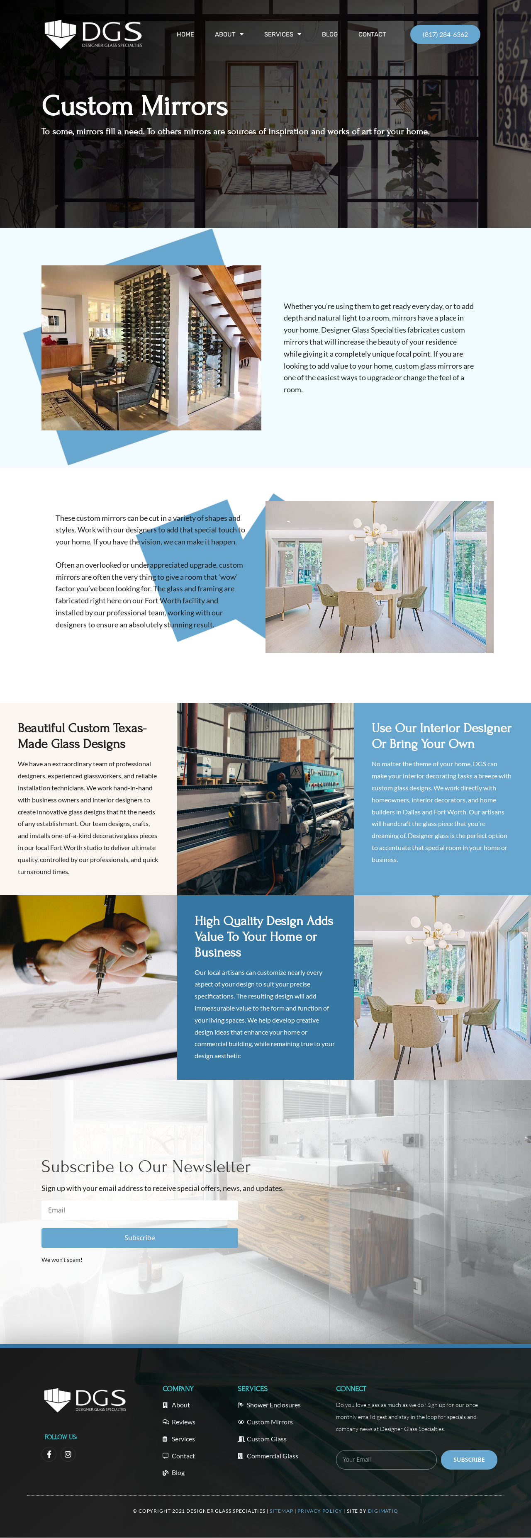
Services (282, 34)
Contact (372, 34)
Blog (330, 34)
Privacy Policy (319, 1511)
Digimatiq (383, 1511)
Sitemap (282, 1511)
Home (185, 34)
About (229, 34)
